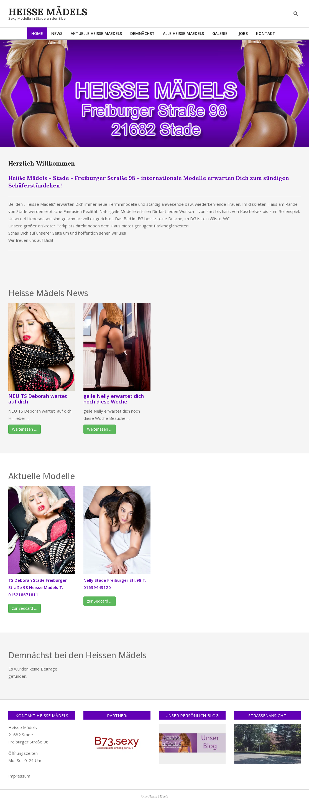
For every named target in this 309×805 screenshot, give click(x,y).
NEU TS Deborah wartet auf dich (37, 399)
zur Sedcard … (24, 608)
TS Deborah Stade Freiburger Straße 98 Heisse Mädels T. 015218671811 (37, 587)
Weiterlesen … (24, 429)
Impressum (19, 776)
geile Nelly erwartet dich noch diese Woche (113, 399)
